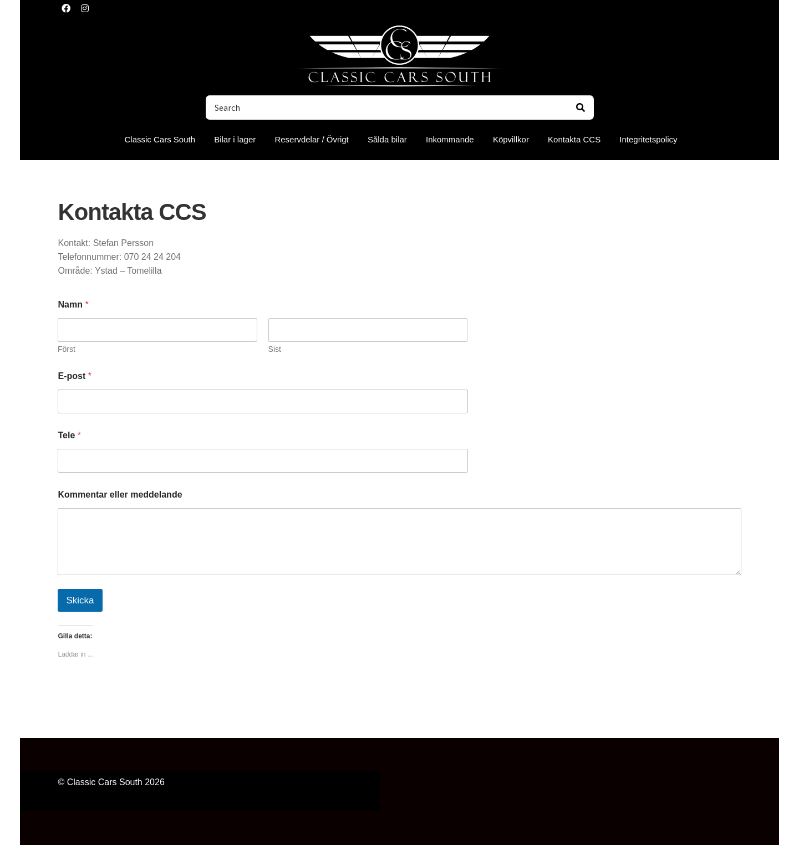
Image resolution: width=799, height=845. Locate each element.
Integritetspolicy (648, 139)
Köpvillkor (511, 139)
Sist (274, 349)
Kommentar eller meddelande (120, 494)
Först (66, 349)
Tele (69, 435)
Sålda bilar (387, 139)
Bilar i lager (235, 139)
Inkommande (450, 139)
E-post (74, 376)
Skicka (80, 600)
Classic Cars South (159, 139)
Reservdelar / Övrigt (311, 139)
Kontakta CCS (574, 139)
